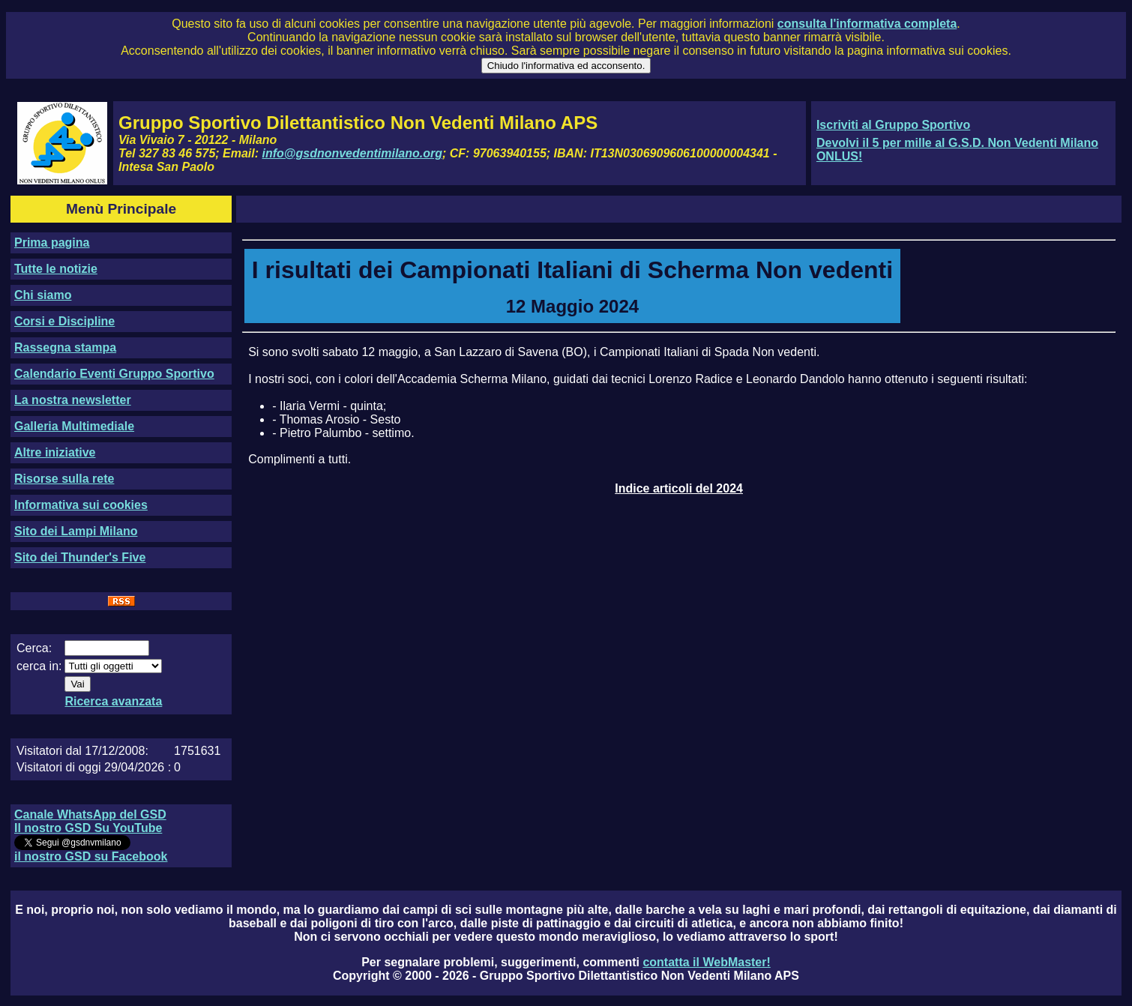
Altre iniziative (54, 452)
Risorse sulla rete (64, 478)
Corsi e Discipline (64, 321)
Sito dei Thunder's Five (79, 557)
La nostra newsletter (72, 400)
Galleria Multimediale (74, 426)
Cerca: (34, 648)
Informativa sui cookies (81, 505)
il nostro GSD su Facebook (90, 856)
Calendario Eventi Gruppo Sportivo (114, 373)
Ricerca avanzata (113, 701)
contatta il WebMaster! (706, 962)
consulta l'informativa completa (867, 23)
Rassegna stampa (65, 347)
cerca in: (38, 666)
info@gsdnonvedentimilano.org (352, 153)
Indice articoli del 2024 (679, 488)
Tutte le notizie (55, 268)
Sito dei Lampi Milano (75, 531)
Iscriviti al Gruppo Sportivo (893, 124)
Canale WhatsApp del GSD (90, 814)
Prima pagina (51, 242)
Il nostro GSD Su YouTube (88, 828)
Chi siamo (42, 295)
